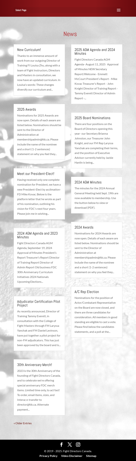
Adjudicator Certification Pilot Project (38, 303)
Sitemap (91, 455)
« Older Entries (23, 423)
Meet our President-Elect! (35, 173)
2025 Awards (26, 109)
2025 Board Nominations (92, 117)
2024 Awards (84, 227)
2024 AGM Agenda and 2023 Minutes (37, 235)
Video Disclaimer (72, 455)
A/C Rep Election (87, 291)
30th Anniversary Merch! (34, 364)
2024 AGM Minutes (88, 182)
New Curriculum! (29, 49)
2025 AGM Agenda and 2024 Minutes (95, 51)
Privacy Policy (48, 455)
